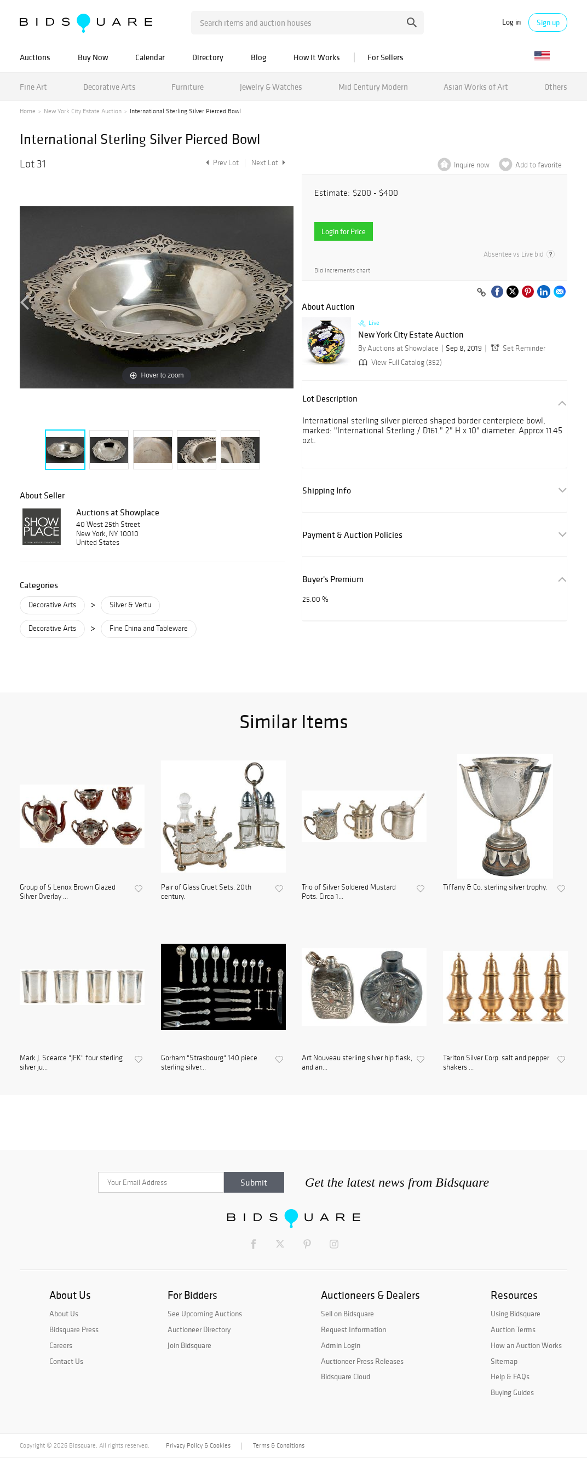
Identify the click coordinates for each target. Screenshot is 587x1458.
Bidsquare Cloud (345, 1376)
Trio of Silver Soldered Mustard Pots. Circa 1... (349, 892)
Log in (511, 22)
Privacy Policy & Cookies (198, 1445)
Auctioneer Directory (199, 1329)
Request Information (353, 1329)
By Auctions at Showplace (398, 348)
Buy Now (93, 57)
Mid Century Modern (373, 87)
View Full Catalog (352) (399, 362)
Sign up (548, 22)
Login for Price (343, 231)
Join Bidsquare (189, 1345)
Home (28, 111)
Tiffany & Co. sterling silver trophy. (495, 887)
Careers (60, 1345)
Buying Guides (512, 1392)
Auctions (35, 57)
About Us (63, 1313)
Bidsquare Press (74, 1329)
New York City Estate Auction (83, 111)
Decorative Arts (109, 87)
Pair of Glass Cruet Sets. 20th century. (206, 892)
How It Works (317, 57)
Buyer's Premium (333, 579)
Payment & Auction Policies (352, 535)
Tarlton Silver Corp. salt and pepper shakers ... (496, 1063)
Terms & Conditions (278, 1445)
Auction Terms (513, 1329)
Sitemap (504, 1361)
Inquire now (472, 165)
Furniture (187, 87)
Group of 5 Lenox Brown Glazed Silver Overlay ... (68, 892)
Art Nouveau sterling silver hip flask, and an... (357, 1063)
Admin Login (340, 1345)
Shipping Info (326, 490)
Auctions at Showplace (117, 512)
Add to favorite (538, 165)
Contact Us (66, 1361)
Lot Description (330, 398)
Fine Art (33, 87)
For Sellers (385, 57)
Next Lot (268, 162)
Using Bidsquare (515, 1313)
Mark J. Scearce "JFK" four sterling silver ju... (71, 1063)
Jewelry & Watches (271, 87)
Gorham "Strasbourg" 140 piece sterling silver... (209, 1063)
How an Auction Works (526, 1345)
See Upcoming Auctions (205, 1313)
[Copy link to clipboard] (481, 292)
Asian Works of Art (476, 87)
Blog (258, 57)
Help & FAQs (510, 1376)
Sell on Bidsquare (347, 1313)
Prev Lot (221, 162)
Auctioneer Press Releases (362, 1361)
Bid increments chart (342, 270)
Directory (207, 57)
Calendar (150, 57)
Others (555, 87)
